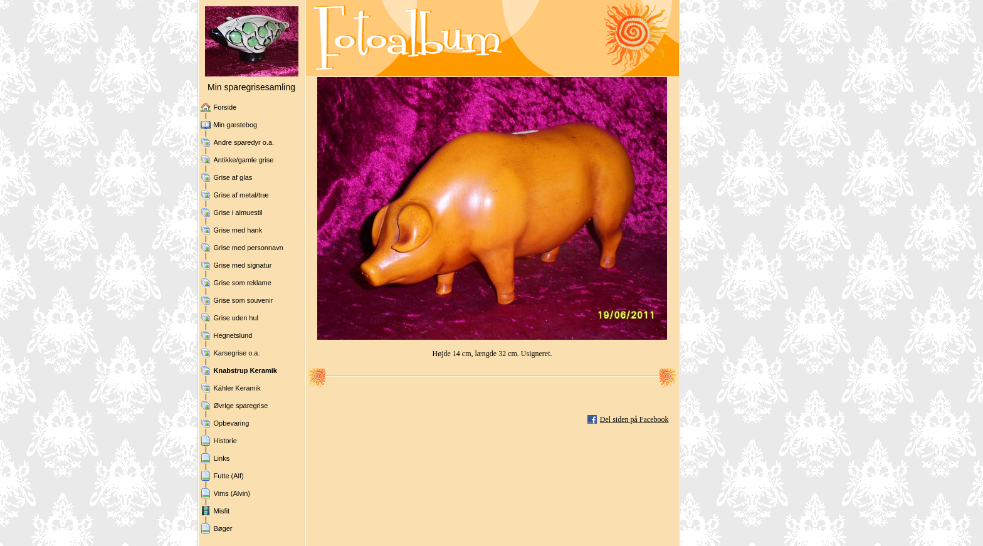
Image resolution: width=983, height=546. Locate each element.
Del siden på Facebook (634, 419)
